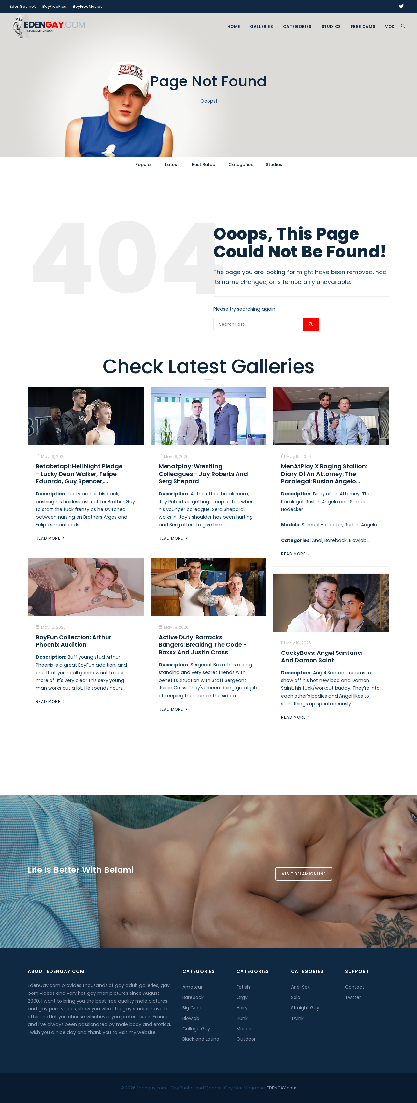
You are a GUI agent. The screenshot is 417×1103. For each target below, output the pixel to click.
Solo (295, 997)
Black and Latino (200, 1039)
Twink (297, 1018)
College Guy (196, 1028)
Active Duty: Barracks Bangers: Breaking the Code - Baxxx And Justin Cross (203, 644)
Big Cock (192, 1008)
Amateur (192, 987)
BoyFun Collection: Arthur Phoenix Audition (73, 641)
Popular (143, 164)
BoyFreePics (54, 6)
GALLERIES (261, 26)
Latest (172, 164)
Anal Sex (300, 987)
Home (233, 26)
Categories (297, 26)
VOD (390, 26)
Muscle (244, 1028)
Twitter (353, 997)
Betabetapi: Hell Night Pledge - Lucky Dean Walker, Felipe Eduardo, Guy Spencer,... (79, 473)
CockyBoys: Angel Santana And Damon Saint (321, 656)
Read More (51, 538)
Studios (331, 26)
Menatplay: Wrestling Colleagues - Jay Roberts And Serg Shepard (203, 473)
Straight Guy (305, 1008)
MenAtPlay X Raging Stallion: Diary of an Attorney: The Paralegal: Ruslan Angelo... (324, 473)
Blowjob (190, 1018)
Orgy (242, 997)
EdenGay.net (23, 6)
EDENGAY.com (281, 1088)
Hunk (242, 1018)
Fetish (243, 987)
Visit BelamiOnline (304, 873)
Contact (354, 987)
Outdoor (246, 1039)
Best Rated (203, 164)
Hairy (242, 1008)
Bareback (193, 997)
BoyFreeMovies (88, 6)
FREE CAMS (363, 26)
